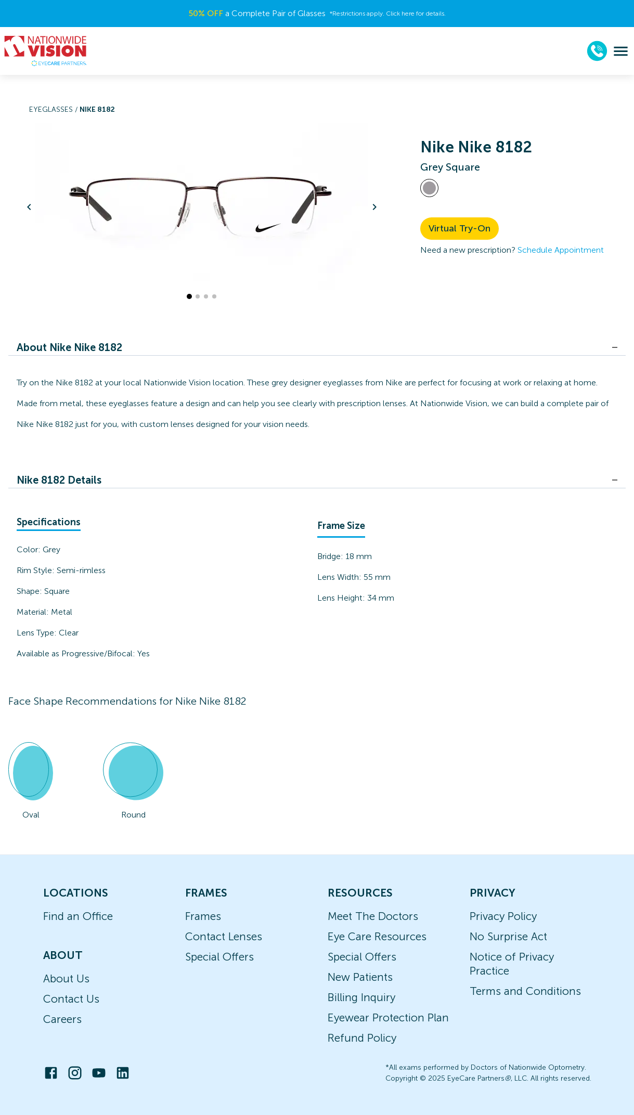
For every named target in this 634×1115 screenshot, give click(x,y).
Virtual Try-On (459, 228)
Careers (62, 1019)
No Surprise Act (508, 936)
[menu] (621, 51)
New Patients (360, 976)
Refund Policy (362, 1037)
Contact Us (71, 998)
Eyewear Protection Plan (388, 1017)
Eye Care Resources (377, 936)
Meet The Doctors (373, 916)
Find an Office (78, 916)
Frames (203, 916)
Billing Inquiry (361, 997)
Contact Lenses (223, 936)
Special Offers (219, 956)
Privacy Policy (503, 916)
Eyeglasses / (54, 109)
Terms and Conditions (525, 990)
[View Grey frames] (429, 188)
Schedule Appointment (560, 250)
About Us (66, 978)
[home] (45, 51)
